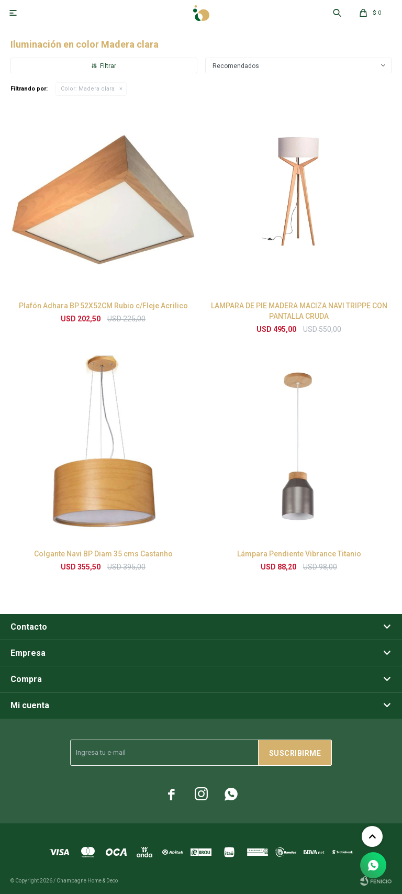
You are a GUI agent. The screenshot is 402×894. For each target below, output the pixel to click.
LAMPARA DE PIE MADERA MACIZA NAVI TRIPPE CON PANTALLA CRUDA (299, 310)
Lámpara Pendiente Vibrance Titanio (299, 554)
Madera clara (88, 88)
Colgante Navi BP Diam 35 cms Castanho (103, 554)
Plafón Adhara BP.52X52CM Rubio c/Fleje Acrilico (103, 305)
